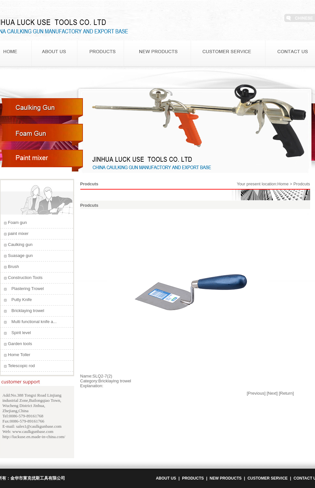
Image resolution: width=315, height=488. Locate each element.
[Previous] (256, 393)
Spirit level (21, 332)
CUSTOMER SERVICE (267, 478)
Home (283, 183)
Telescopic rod (21, 365)
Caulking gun (20, 244)
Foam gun (17, 222)
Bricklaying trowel (27, 310)
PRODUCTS (193, 478)
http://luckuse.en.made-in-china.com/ (34, 436)
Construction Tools (25, 277)
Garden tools (20, 343)
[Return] (286, 393)
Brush (13, 266)
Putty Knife (21, 299)
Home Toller (19, 354)
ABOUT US (166, 478)
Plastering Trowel (27, 288)
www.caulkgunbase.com (32, 431)
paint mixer (18, 233)
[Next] (272, 393)
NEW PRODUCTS (226, 478)
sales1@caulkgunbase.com (39, 426)
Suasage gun (20, 255)
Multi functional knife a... (33, 321)
